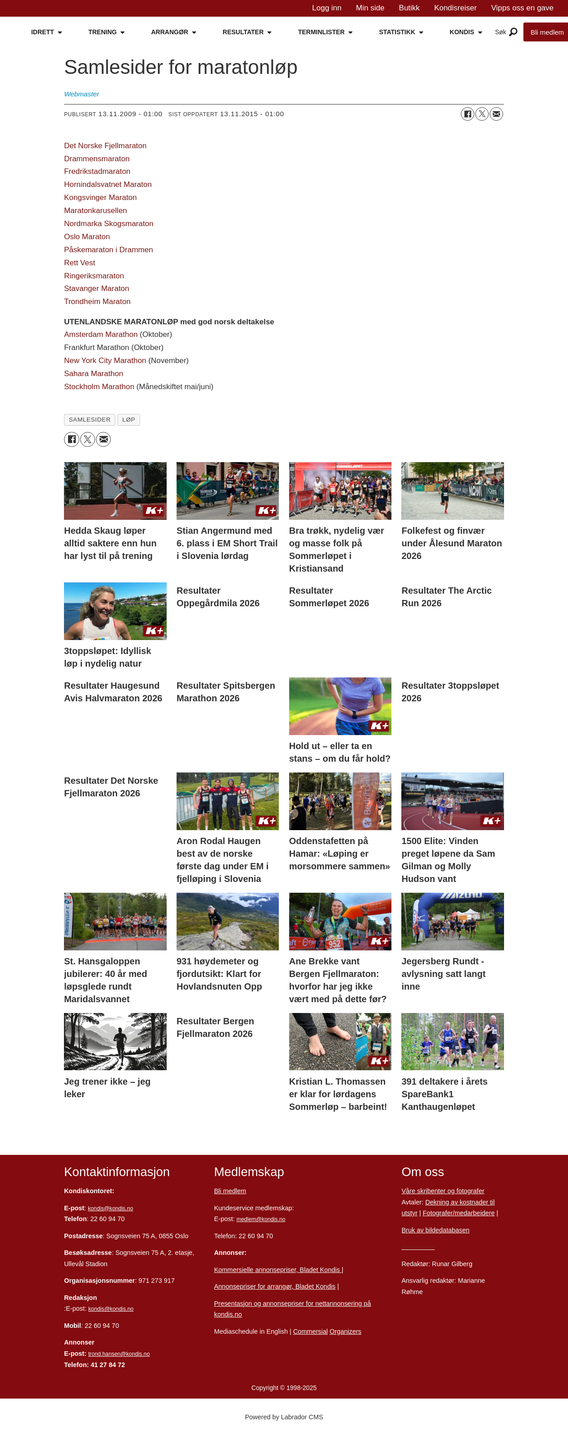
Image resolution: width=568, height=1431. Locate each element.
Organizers (346, 1331)
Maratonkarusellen (95, 210)
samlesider (90, 419)
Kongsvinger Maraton (100, 197)
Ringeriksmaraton (94, 276)
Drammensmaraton (97, 158)
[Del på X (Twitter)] (482, 114)
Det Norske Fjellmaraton (105, 145)
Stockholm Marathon (99, 386)
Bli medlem (230, 1191)
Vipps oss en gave (522, 8)
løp (129, 419)
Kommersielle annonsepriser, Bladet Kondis (277, 1269)
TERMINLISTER (321, 32)
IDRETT (42, 32)
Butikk (409, 8)
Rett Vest (79, 263)
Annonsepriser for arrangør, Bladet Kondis (275, 1286)
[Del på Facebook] (467, 114)
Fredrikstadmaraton (97, 171)
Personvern (418, 1246)
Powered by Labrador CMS (284, 1417)
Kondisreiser (455, 8)
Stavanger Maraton (96, 288)
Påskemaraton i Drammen (108, 249)
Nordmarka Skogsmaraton (108, 223)
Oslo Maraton (87, 236)
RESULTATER (243, 32)
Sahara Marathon (93, 373)
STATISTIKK (397, 32)
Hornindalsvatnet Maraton (108, 184)
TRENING (102, 32)
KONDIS (462, 32)
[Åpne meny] (513, 32)
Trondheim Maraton (97, 301)
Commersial (310, 1331)
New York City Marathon (105, 360)
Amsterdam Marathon (100, 334)
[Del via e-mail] (496, 114)
